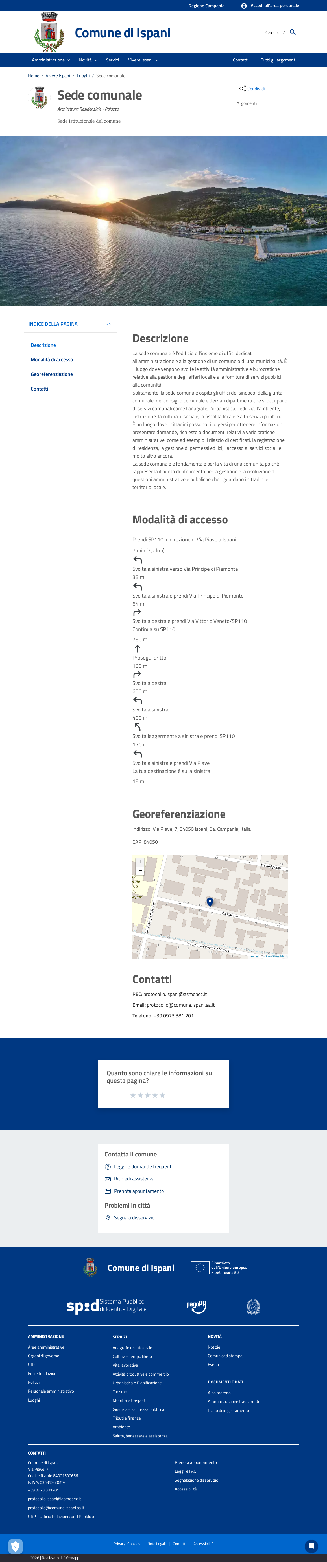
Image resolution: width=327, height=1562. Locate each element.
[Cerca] (293, 32)
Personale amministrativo (51, 1391)
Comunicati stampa (225, 1355)
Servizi (120, 1337)
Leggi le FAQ (186, 1471)
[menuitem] (241, 60)
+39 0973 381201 (43, 1490)
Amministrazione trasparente (234, 1401)
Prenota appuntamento (196, 1462)
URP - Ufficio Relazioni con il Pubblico (61, 1516)
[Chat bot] (311, 1546)
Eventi (213, 1364)
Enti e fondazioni (42, 1373)
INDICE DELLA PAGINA (55, 324)
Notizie (214, 1347)
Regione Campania (206, 5)
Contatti (37, 1453)
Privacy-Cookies (127, 1543)
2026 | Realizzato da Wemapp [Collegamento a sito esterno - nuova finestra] (54, 1558)
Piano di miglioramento (228, 1410)
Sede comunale (110, 75)
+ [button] (140, 862)
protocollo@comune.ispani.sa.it (56, 1507)
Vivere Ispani (58, 75)
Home (33, 75)
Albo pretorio (219, 1392)
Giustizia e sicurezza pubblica (138, 1409)
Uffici (32, 1364)
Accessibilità (186, 1489)
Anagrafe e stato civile (132, 1347)
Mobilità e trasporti (129, 1400)
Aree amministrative (46, 1347)
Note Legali (156, 1543)
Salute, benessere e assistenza (140, 1436)
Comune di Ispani (122, 32)
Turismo (120, 1391)
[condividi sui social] (251, 88)
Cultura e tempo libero (132, 1356)
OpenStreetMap (275, 956)
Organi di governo (43, 1355)
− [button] (140, 871)
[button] (270, 6)
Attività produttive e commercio (141, 1374)
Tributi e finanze (127, 1418)
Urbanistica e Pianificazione (137, 1383)
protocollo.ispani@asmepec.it (54, 1498)
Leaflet (254, 956)
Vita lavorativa (125, 1365)
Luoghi (83, 75)
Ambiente (121, 1427)
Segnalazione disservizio (196, 1480)
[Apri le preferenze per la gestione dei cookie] (15, 1546)
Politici (34, 1382)
